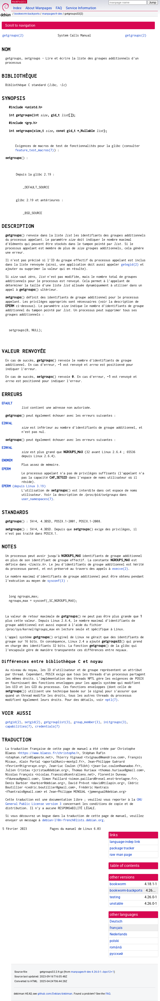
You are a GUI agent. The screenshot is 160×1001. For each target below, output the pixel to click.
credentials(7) (47, 726)
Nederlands (118, 934)
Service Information (81, 8)
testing (115, 897)
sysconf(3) (56, 580)
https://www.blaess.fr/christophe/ (48, 753)
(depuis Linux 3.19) (24, 486)
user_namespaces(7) (37, 499)
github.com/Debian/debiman (55, 993)
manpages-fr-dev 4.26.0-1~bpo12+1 (92, 971)
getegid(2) (130, 264)
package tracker (122, 848)
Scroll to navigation (20, 25)
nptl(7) (111, 700)
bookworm (118, 884)
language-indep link (125, 842)
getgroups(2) (12, 35)
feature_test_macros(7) (34, 150)
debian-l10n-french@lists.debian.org (72, 820)
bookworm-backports (27, 13)
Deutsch (116, 921)
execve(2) (120, 568)
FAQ (59, 8)
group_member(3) (87, 722)
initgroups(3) (114, 722)
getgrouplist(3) (57, 722)
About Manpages (38, 8)
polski (114, 941)
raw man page (121, 855)
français (116, 928)
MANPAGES (19, 1)
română (116, 947)
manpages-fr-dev (52, 13)
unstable (116, 903)
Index (17, 8)
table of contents (125, 865)
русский (116, 954)
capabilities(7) (18, 726)
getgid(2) (13, 722)
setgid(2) (32, 722)
